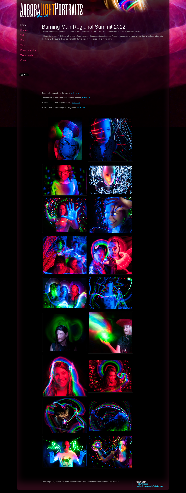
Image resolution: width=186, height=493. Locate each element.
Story (23, 40)
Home (23, 25)
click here (75, 93)
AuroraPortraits (51, 8)
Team (23, 45)
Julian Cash (141, 482)
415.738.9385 (142, 484)
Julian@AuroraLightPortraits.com (150, 486)
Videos (23, 35)
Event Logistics (28, 50)
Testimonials (26, 55)
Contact (24, 60)
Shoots (24, 30)
